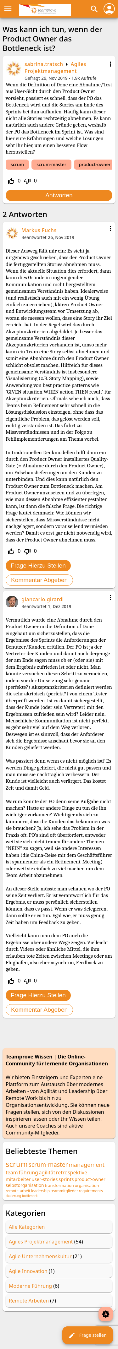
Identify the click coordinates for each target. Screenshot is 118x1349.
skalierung (13, 1196)
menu (8, 9)
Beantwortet (34, 237)
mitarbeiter (18, 1179)
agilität (47, 1172)
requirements (91, 1191)
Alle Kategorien (27, 1226)
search (94, 9)
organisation (87, 1185)
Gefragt (32, 78)
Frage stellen (87, 1335)
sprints (66, 1179)
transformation (59, 1185)
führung (28, 1172)
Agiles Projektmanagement (55, 67)
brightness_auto (106, 1314)
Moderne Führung (30, 1285)
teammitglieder (64, 1191)
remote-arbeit (18, 1191)
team (12, 1172)
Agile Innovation (28, 1271)
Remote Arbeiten (29, 1300)
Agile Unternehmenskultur (40, 1256)
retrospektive (71, 1172)
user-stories (44, 1179)
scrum (17, 164)
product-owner (95, 164)
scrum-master (51, 164)
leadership (40, 1191)
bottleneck (30, 1196)
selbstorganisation (25, 1185)
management (86, 1164)
